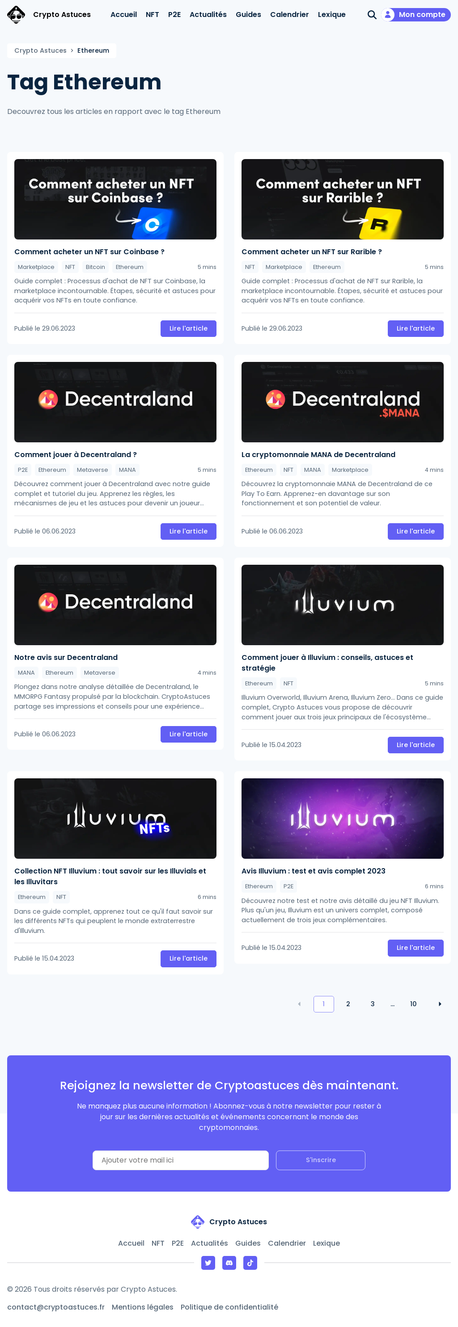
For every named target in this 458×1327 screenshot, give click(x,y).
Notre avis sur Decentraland (66, 657)
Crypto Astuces (40, 50)
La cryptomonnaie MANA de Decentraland (318, 454)
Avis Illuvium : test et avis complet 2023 (314, 871)
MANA (127, 470)
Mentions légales (143, 1307)
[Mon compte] (416, 14)
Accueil (123, 14)
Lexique (332, 14)
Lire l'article (189, 328)
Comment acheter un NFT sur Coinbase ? (89, 252)
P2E (174, 14)
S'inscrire (321, 1159)
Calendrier (289, 14)
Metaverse (92, 470)
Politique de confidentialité (229, 1307)
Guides (248, 14)
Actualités (208, 14)
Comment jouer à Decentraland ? (75, 454)
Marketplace (36, 267)
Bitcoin (95, 267)
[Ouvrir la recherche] (372, 15)
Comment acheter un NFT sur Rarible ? (312, 252)
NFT (152, 14)
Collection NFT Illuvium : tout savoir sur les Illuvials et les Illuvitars (110, 876)
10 (413, 1003)
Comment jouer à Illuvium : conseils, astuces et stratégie (327, 662)
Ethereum (130, 267)
